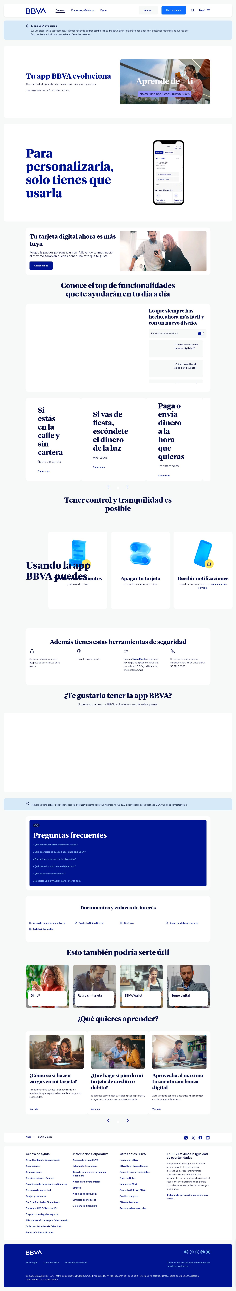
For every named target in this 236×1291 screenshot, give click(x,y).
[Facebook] (186, 1252)
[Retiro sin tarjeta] (94, 986)
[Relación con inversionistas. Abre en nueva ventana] (134, 1172)
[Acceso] (148, 10)
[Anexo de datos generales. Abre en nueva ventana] (182, 923)
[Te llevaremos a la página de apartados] (99, 467)
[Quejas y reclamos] (36, 1196)
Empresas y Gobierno (82, 10)
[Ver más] (34, 1109)
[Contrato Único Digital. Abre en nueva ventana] (90, 923)
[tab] (118, 844)
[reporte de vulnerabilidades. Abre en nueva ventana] (40, 1232)
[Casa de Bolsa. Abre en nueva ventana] (127, 1178)
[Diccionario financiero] (85, 1206)
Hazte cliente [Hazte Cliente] (173, 10)
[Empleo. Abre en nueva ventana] (77, 1188)
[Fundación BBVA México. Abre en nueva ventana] (129, 1160)
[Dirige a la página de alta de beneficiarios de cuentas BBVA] (47, 1220)
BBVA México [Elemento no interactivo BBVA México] (45, 1137)
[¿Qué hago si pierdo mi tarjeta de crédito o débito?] (118, 1081)
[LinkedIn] (202, 1252)
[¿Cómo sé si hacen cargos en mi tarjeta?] (57, 1078)
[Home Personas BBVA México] (36, 10)
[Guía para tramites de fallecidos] (44, 1226)
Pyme (103, 10)
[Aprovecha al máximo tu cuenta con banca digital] (179, 1081)
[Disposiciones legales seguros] (42, 1214)
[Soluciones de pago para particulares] (46, 1184)
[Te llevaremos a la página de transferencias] (164, 475)
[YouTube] (208, 1252)
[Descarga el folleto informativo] (42, 929)
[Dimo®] (47, 986)
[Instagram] (197, 1252)
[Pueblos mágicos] (129, 1196)
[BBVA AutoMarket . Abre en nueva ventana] (129, 1202)
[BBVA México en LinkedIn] (207, 1137)
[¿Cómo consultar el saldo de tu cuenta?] (186, 368)
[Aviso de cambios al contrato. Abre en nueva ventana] (48, 923)
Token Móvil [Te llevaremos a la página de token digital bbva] (138, 659)
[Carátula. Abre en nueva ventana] (127, 923)
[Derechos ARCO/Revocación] (41, 1208)
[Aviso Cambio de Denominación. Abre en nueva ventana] (43, 1160)
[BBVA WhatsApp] (186, 1137)
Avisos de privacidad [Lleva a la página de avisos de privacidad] (76, 1262)
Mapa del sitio (51, 1262)
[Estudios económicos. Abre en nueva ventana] (84, 1200)
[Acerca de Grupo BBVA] (85, 1160)
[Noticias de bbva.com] (85, 1194)
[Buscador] (193, 10)
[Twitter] (192, 1252)
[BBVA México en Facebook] (200, 1137)
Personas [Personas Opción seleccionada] (60, 10)
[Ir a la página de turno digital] (188, 986)
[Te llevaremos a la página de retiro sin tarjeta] (44, 471)
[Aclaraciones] (33, 1166)
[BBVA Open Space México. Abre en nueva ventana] (134, 1166)
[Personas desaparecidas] (133, 1208)
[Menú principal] (204, 10)
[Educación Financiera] (85, 1166)
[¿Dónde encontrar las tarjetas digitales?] (186, 349)
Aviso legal (31, 1262)
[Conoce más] (41, 265)
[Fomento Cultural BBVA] (133, 1190)
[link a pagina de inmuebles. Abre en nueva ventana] (128, 1184)
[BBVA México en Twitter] (193, 1137)
